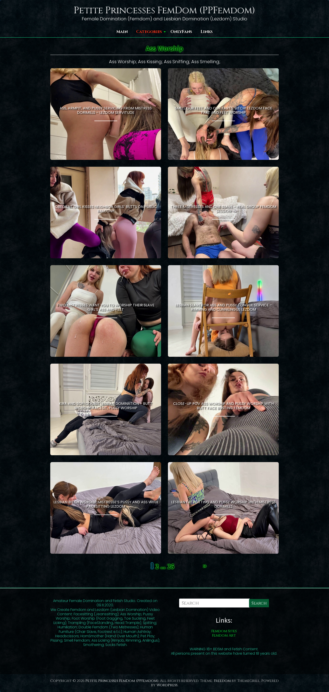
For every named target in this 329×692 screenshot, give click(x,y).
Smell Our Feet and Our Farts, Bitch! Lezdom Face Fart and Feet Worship (223, 110)
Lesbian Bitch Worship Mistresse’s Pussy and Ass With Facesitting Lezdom (105, 504)
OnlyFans (181, 32)
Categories (149, 32)
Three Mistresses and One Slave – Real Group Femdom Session (223, 209)
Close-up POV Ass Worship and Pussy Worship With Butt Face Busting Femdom (223, 406)
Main (122, 32)
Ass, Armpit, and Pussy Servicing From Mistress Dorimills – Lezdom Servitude (106, 110)
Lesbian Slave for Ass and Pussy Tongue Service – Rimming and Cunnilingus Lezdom (223, 307)
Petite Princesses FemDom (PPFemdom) (164, 10)
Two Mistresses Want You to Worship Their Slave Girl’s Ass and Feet (105, 307)
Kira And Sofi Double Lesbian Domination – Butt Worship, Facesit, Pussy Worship (105, 406)
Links (207, 32)
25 (170, 567)
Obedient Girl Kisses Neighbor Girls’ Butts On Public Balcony (106, 209)
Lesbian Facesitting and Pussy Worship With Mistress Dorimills (223, 504)
